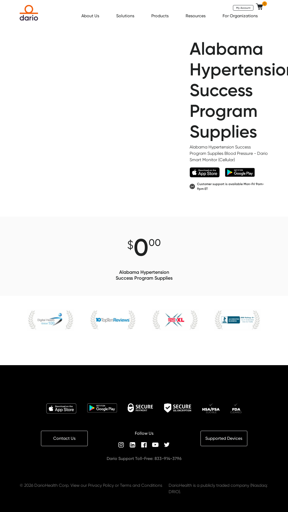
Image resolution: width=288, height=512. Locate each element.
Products (160, 15)
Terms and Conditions (141, 485)
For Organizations (241, 15)
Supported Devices (223, 438)
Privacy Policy (101, 485)
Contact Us (64, 438)
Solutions (125, 15)
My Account (243, 7)
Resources (196, 15)
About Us (90, 15)
